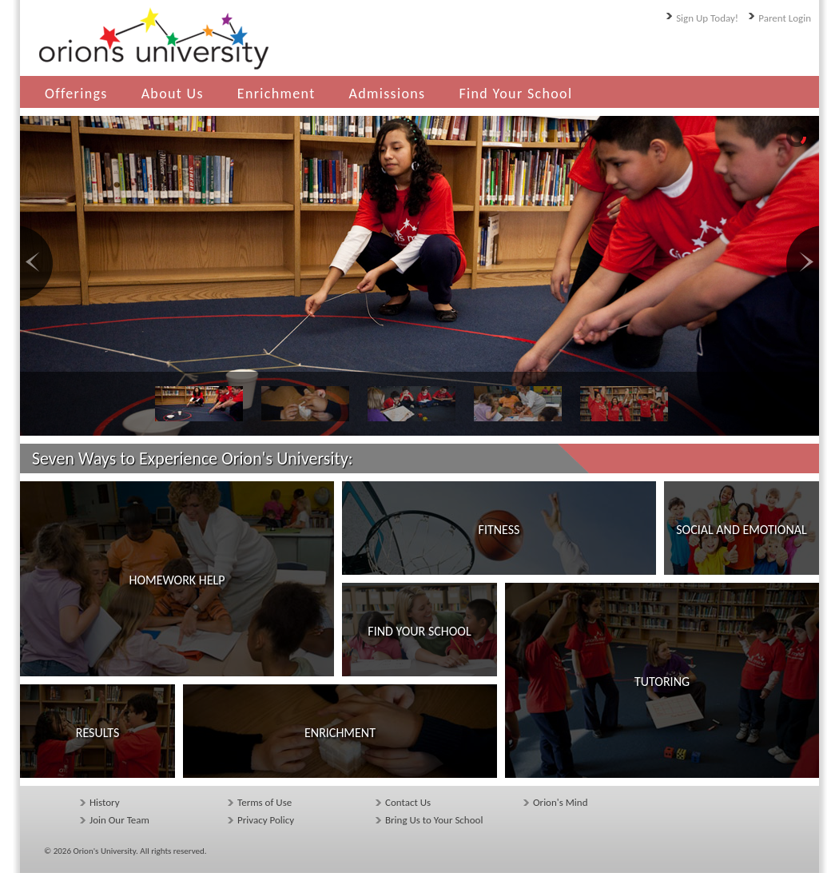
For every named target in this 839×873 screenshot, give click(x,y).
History (104, 802)
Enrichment (276, 93)
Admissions (387, 93)
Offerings (76, 93)
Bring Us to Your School (434, 820)
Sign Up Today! (707, 18)
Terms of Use (264, 802)
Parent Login (784, 18)
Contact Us (408, 802)
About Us (172, 93)
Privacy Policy (265, 820)
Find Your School (515, 93)
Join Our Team (119, 820)
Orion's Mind (560, 802)
